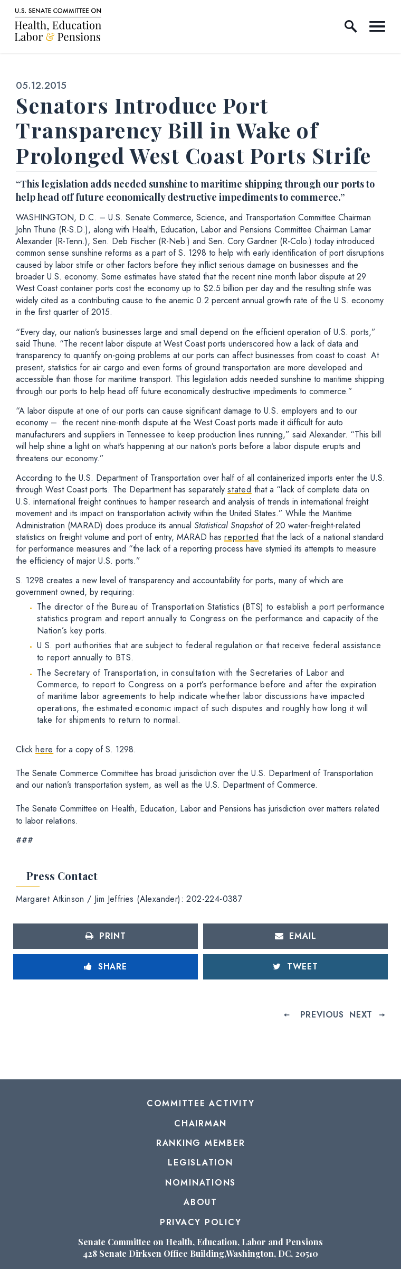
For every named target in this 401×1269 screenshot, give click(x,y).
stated (239, 489)
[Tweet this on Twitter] (295, 966)
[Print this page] (105, 936)
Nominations (200, 1183)
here (44, 749)
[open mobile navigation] (377, 26)
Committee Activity (201, 1103)
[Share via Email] (295, 936)
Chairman (200, 1123)
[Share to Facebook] (105, 966)
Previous (322, 1015)
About (200, 1202)
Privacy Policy (201, 1222)
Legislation (200, 1162)
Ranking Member (200, 1143)
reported (241, 537)
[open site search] (351, 26)
